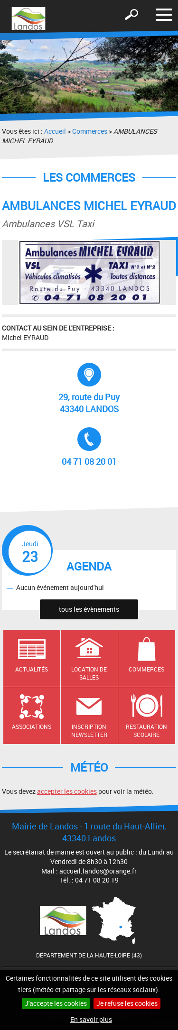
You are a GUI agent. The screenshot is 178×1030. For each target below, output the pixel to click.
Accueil (55, 131)
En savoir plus (91, 1019)
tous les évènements (89, 609)
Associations (31, 726)
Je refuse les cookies (127, 1003)
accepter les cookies (67, 791)
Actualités (31, 669)
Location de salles (89, 673)
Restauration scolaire (146, 730)
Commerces (89, 131)
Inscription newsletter (89, 730)
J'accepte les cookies (56, 1003)
